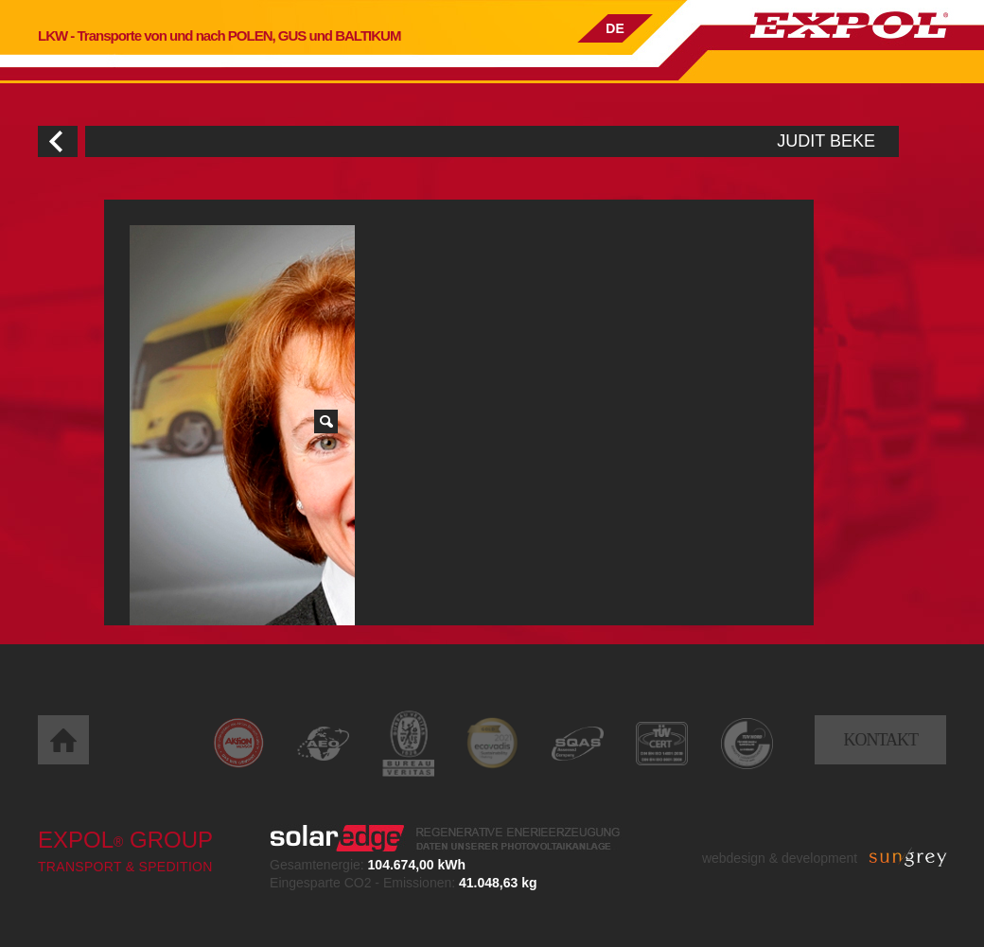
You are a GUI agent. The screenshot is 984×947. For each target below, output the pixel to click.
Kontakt (880, 739)
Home (63, 739)
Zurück (58, 141)
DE (615, 28)
